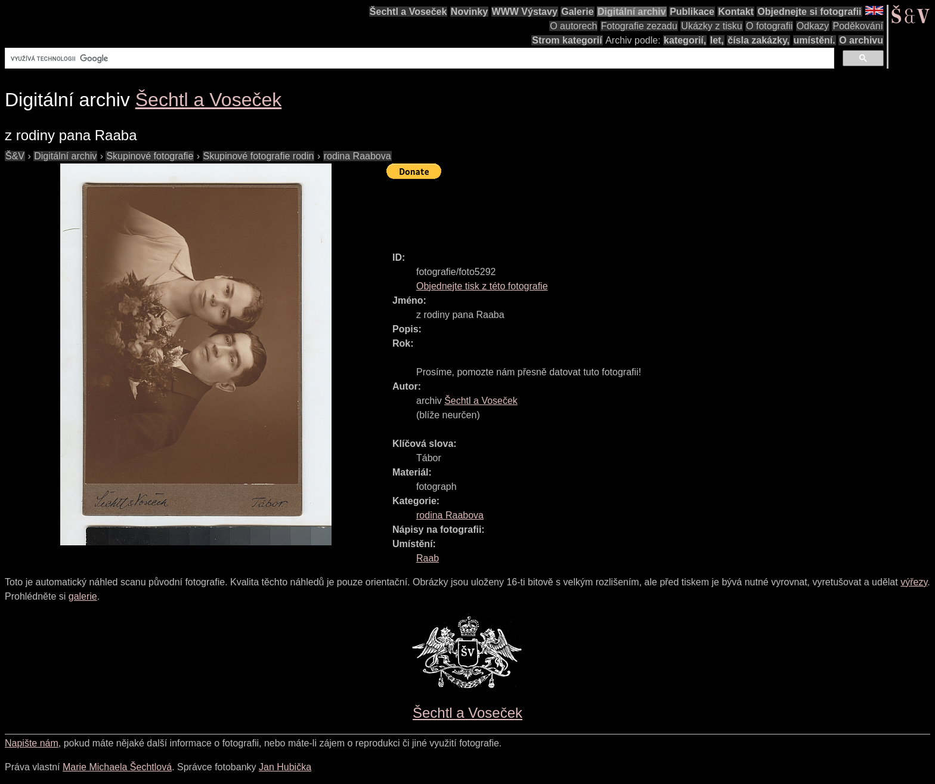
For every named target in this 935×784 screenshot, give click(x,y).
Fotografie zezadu (639, 26)
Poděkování (857, 26)
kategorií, (685, 40)
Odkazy (813, 26)
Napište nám (31, 743)
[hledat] (418, 58)
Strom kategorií (567, 40)
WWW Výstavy (525, 12)
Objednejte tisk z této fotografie (482, 286)
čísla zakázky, (758, 40)
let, (717, 40)
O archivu (861, 40)
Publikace (692, 12)
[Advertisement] (603, 210)
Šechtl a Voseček (408, 12)
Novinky (469, 12)
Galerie (577, 12)
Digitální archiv (631, 12)
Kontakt (736, 12)
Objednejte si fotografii (809, 12)
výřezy (913, 582)
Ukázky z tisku (711, 26)
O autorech (573, 26)
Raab (427, 558)
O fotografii (769, 26)
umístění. (814, 40)
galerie (83, 596)
